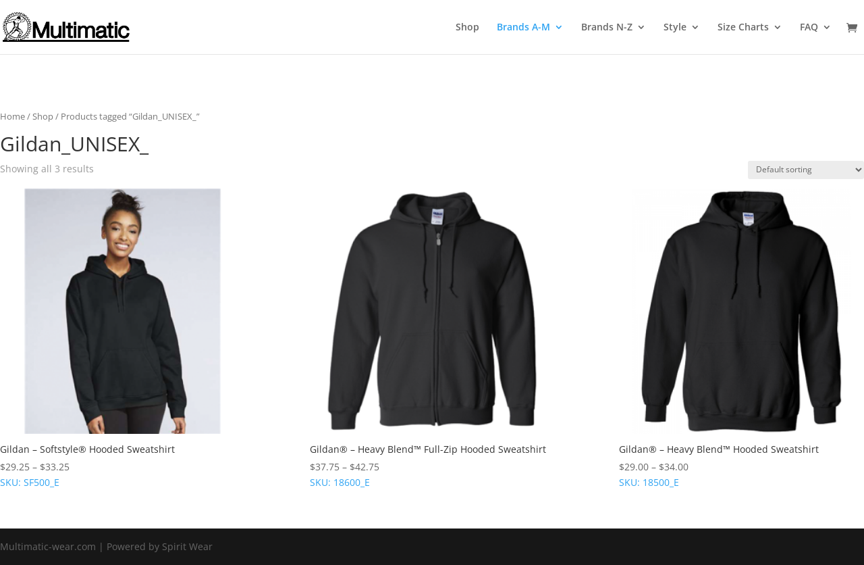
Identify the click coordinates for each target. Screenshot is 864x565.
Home (12, 116)
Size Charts (743, 27)
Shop (467, 27)
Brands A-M (523, 27)
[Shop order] (806, 170)
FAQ (809, 27)
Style (675, 27)
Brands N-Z (606, 27)
